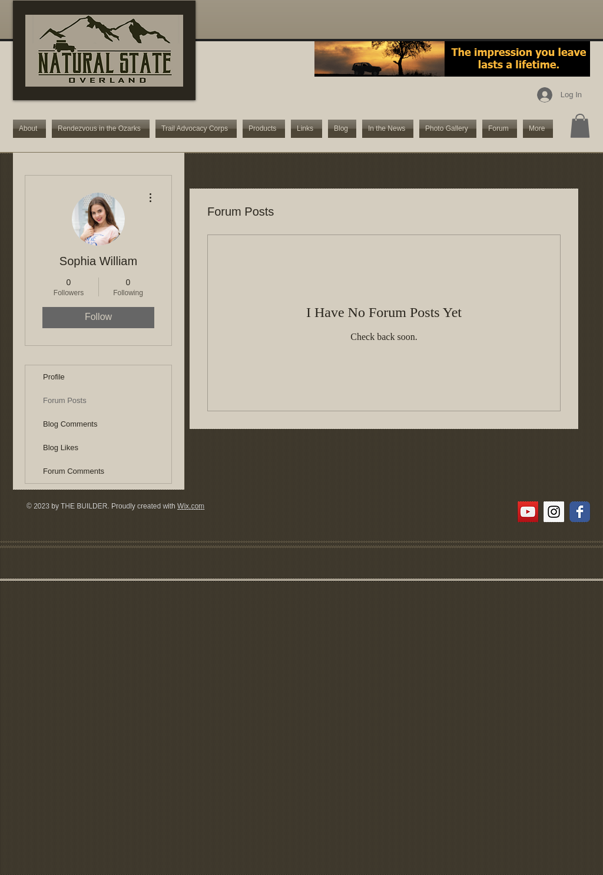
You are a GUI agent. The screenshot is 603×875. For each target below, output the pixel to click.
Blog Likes (60, 447)
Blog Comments (70, 424)
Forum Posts (65, 400)
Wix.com (190, 506)
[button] (580, 126)
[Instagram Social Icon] (554, 511)
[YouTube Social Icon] (528, 511)
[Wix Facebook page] (579, 511)
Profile (54, 376)
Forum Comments (73, 471)
